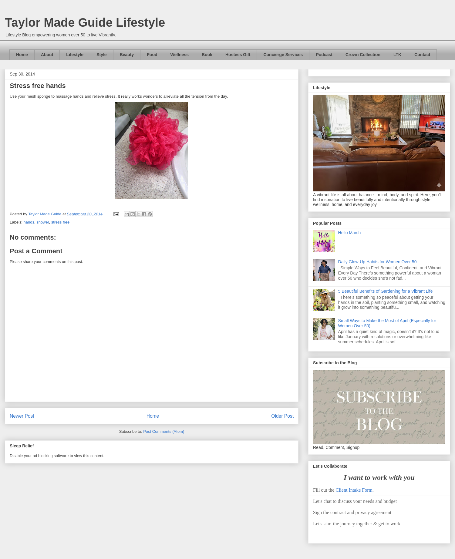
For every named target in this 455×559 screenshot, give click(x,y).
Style (101, 54)
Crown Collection (362, 54)
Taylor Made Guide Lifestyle (85, 22)
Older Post (282, 416)
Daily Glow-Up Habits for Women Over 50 (377, 261)
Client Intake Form (353, 490)
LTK (397, 54)
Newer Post (22, 416)
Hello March (349, 232)
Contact (422, 54)
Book (207, 54)
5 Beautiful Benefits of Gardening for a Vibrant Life (385, 291)
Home (22, 54)
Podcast (324, 54)
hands (29, 222)
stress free (60, 222)
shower (42, 222)
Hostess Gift (237, 54)
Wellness (179, 54)
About (47, 54)
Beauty (127, 54)
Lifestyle (74, 54)
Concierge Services (283, 54)
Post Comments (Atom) (163, 431)
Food (152, 54)
